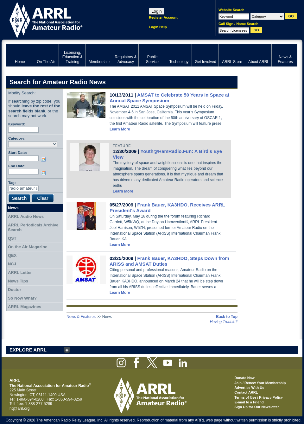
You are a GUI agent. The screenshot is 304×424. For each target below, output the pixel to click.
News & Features (81, 316)
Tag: (12, 182)
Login (156, 11)
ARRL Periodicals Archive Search (33, 227)
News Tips (18, 281)
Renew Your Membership (265, 383)
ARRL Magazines (24, 306)
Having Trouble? (224, 322)
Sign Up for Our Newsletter (256, 407)
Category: (17, 138)
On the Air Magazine (27, 246)
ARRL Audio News (26, 216)
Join (238, 383)
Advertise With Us (249, 387)
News (13, 208)
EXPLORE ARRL (28, 349)
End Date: (17, 166)
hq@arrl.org (20, 408)
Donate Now (244, 378)
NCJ (12, 264)
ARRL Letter (20, 272)
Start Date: (17, 152)
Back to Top (227, 316)
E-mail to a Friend (248, 402)
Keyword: (16, 124)
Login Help (158, 27)
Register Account (163, 17)
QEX (12, 255)
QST (12, 238)
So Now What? (22, 298)
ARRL (68, 19)
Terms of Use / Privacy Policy (258, 397)
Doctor (14, 289)
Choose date (44, 159)
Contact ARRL (246, 392)
